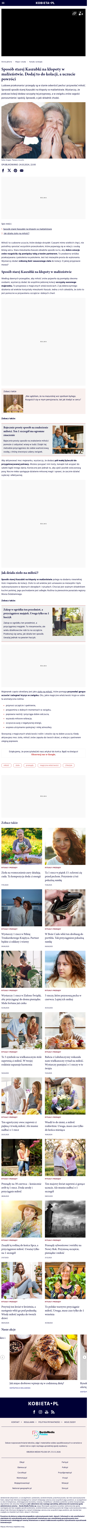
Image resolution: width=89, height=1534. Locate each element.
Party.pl (65, 1462)
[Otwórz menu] (3, 3)
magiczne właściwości (49, 765)
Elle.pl (22, 1462)
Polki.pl (65, 1467)
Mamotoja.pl (22, 1477)
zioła (18, 765)
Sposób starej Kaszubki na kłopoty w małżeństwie (27, 229)
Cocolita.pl (22, 1472)
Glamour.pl (21, 1467)
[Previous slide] (2, 1357)
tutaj (22, 1527)
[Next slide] (84, 1357)
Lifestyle (68, 765)
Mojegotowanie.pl (21, 1483)
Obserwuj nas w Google (43, 754)
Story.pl (65, 1488)
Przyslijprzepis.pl (65, 1472)
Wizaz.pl (65, 1483)
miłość (6, 765)
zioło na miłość (44, 691)
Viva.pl (65, 1477)
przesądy (30, 765)
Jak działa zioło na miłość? (16, 233)
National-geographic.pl (22, 1488)
